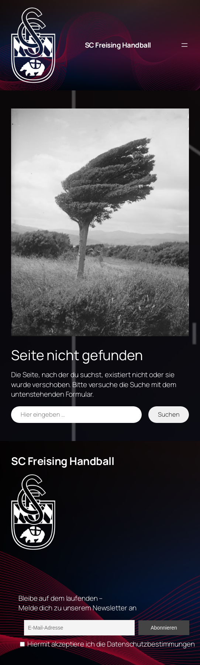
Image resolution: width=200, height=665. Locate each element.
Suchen (168, 414)
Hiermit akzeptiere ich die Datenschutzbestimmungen (107, 644)
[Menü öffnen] (184, 45)
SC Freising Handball (118, 45)
